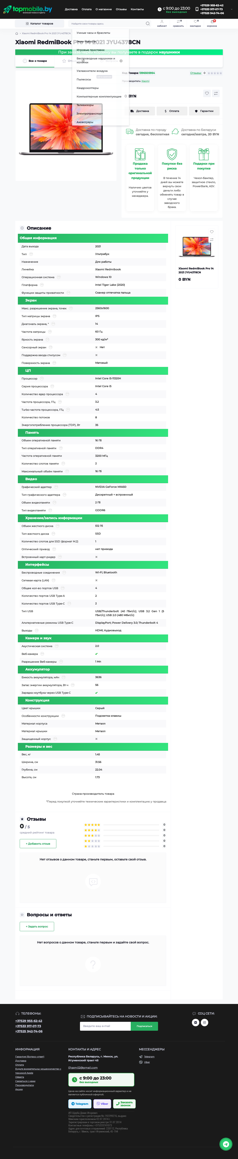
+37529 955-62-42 (211, 5)
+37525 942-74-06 (212, 13)
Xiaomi (145, 81)
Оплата (86, 9)
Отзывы (121, 9)
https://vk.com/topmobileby (195, 1022)
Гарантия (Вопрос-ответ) (29, 1056)
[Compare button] (216, 93)
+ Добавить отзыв (38, 843)
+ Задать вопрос (37, 926)
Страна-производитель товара (93, 793)
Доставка (71, 9)
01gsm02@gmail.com (83, 1067)
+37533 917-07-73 (211, 9)
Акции (19, 1089)
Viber (147, 1062)
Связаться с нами (25, 1081)
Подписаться (144, 1026)
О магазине (104, 9)
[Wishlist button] (207, 93)
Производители (24, 1085)
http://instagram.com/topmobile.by (204, 1022)
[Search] (147, 23)
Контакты (137, 9)
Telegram (149, 1056)
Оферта (19, 1077)
